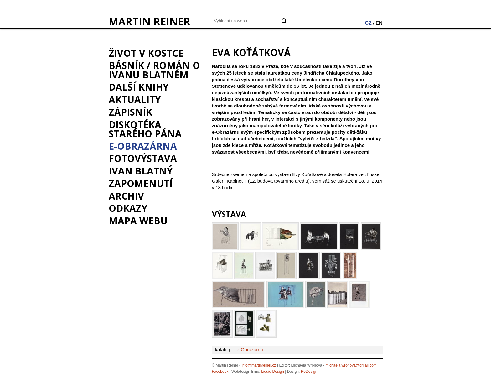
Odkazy (128, 208)
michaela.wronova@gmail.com (351, 365)
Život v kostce (146, 53)
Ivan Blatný (141, 170)
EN (378, 23)
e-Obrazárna (143, 146)
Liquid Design (272, 371)
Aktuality (135, 99)
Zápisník (130, 112)
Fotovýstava (143, 158)
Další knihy (139, 87)
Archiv (126, 196)
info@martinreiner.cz (258, 365)
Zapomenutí (141, 183)
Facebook (220, 371)
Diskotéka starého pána (145, 129)
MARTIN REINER (149, 21)
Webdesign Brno (245, 371)
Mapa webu (138, 220)
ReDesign (309, 371)
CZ (368, 23)
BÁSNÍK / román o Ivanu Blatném (154, 70)
